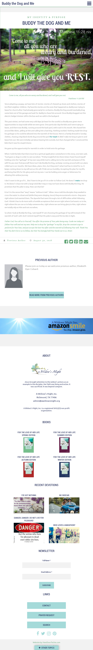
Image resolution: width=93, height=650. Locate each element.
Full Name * (46, 560)
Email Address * (46, 572)
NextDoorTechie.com (51, 642)
